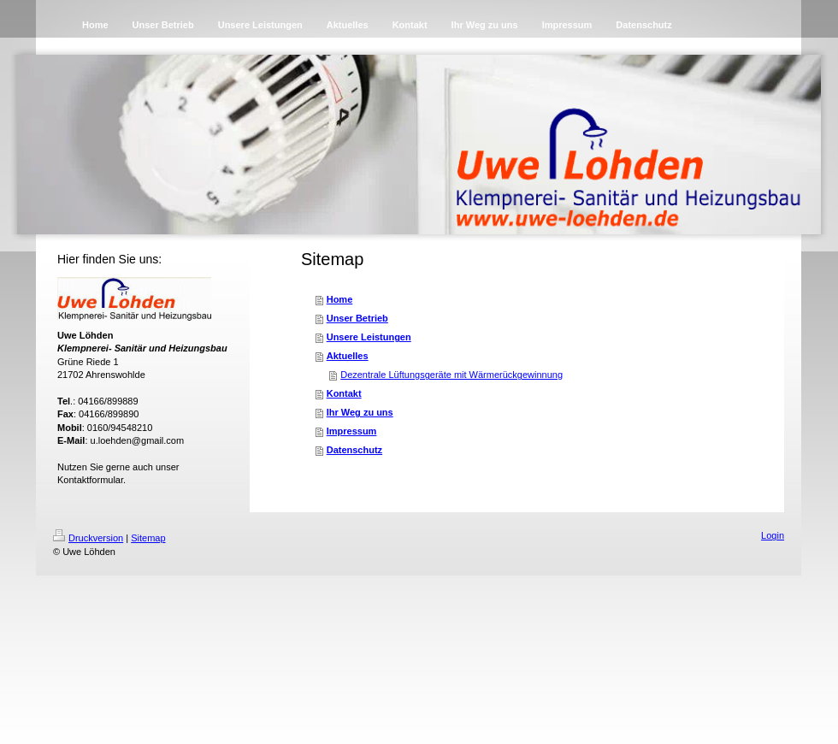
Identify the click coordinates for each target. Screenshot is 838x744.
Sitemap (148, 538)
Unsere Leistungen (369, 337)
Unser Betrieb (357, 318)
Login (772, 535)
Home (340, 299)
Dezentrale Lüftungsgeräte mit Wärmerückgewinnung (451, 374)
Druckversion (88, 538)
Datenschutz (354, 450)
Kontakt (344, 393)
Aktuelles (348, 356)
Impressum (352, 431)
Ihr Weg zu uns (360, 412)
